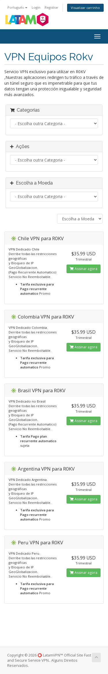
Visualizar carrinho (85, 7)
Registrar (51, 7)
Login (36, 7)
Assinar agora (83, 268)
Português (17, 7)
